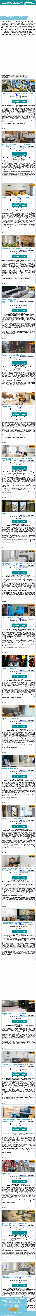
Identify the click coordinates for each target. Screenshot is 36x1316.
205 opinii (23, 637)
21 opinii (23, 977)
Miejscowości (24, 16)
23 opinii (26, 345)
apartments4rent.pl (31, 1)
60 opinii (27, 918)
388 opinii (23, 578)
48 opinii (31, 1131)
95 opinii (32, 402)
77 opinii (33, 283)
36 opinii (18, 170)
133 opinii (26, 862)
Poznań (31, 81)
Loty (5, 19)
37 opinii (31, 459)
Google (4, 1300)
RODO (17, 1307)
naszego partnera (21, 129)
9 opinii (18, 1252)
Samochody (13, 19)
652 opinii (31, 226)
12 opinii (23, 1037)
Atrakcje (22, 19)
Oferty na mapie (15, 16)
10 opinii (23, 520)
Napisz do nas (23, 1312)
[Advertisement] (18, 56)
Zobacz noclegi (19, 107)
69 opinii (26, 807)
